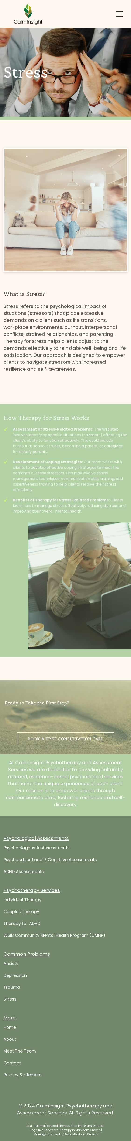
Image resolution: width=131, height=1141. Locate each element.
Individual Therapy (22, 921)
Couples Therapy (21, 933)
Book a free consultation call (65, 739)
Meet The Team (19, 1073)
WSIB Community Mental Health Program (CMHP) (54, 957)
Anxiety (10, 985)
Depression (15, 997)
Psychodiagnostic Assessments (36, 869)
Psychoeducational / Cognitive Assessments (50, 881)
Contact (12, 1084)
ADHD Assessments (23, 893)
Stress (10, 1021)
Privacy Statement (22, 1096)
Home (9, 1049)
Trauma (11, 1009)
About (9, 1061)
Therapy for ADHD (21, 945)
